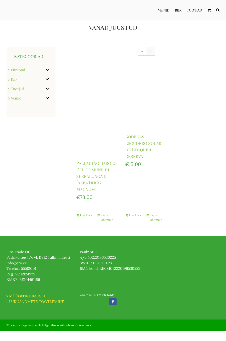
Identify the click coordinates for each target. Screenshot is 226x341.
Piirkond (18, 70)
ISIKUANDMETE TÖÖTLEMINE (36, 301)
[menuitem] (166, 10)
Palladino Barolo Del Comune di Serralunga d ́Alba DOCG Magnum (96, 176)
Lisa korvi (86, 215)
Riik (14, 79)
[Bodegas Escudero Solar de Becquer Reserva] (145, 99)
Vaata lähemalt (107, 217)
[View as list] (150, 51)
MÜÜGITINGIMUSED (28, 296)
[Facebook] (113, 301)
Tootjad (17, 88)
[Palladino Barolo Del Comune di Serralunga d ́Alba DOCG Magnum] (96, 112)
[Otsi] (217, 10)
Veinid (16, 98)
